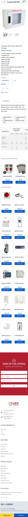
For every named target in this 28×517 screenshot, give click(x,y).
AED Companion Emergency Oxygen (6, 257)
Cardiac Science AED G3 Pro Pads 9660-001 (20, 283)
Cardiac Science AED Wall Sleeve (6, 335)
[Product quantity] (5, 88)
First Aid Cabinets (5, 480)
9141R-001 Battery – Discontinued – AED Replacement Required (20, 257)
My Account (3, 429)
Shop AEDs (3, 466)
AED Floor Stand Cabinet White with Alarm (20, 231)
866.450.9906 (7, 416)
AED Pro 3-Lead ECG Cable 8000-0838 (20, 205)
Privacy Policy (13, 510)
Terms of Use (20, 510)
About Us (3, 446)
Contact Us (3, 449)
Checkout (3, 434)
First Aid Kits (3, 478)
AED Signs (3, 475)
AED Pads (3, 471)
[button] (23, 2)
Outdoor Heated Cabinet (6, 482)
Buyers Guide (4, 444)
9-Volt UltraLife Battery (20, 335)
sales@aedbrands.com (6, 494)
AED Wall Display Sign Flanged (20, 309)
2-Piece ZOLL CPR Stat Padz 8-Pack (6, 231)
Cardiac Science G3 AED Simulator (6, 309)
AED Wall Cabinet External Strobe (6, 205)
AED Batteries (4, 468)
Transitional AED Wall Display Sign (7, 176)
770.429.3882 (7, 418)
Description (6, 101)
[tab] (6, 101)
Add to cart (7, 515)
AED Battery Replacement (7, 453)
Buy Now (21, 515)
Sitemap (3, 456)
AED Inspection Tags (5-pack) (20, 176)
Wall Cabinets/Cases (5, 473)
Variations (4, 77)
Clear (15, 80)
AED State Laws (4, 451)
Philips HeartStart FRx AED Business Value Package (6, 283)
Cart (2, 432)
